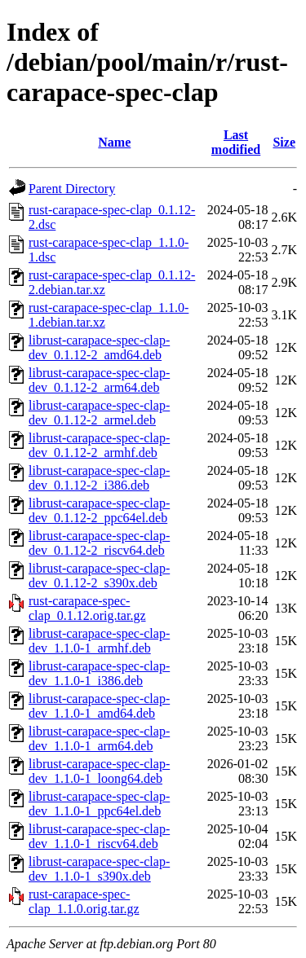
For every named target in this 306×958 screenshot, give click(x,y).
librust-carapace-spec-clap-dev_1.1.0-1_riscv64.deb (99, 836)
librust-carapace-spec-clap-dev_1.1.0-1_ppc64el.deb (99, 803)
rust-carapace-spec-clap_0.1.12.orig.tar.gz (87, 608)
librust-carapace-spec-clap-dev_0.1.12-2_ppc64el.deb (99, 510)
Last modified (235, 142)
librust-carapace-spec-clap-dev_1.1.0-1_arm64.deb (99, 738)
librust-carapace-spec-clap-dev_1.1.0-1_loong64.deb (99, 771)
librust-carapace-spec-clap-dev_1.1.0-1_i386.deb (99, 673)
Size (284, 142)
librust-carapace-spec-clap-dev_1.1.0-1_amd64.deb (99, 706)
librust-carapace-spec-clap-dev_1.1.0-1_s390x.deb (99, 869)
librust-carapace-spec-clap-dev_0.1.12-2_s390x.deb (99, 575)
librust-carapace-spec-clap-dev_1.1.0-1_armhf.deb (99, 640)
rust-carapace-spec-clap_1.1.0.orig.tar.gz (84, 901)
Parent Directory (72, 189)
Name (114, 142)
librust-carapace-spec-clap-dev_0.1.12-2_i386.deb (99, 478)
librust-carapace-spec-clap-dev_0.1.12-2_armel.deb (99, 412)
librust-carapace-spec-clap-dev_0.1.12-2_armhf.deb (99, 445)
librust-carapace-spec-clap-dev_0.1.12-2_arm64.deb (99, 380)
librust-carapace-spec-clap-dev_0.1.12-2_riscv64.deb (99, 543)
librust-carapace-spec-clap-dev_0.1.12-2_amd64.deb (99, 347)
